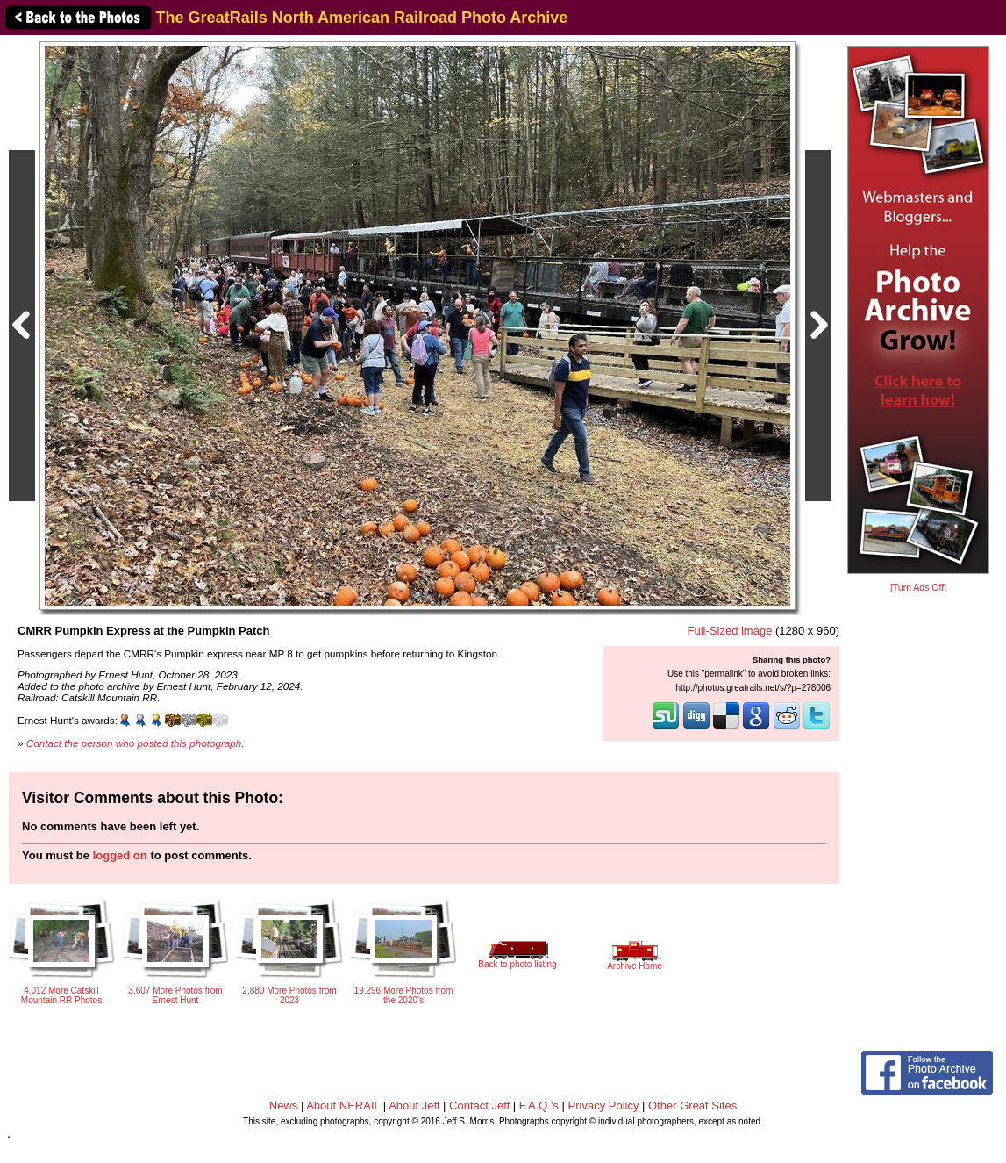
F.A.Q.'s (539, 1105)
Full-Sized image (730, 630)
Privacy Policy (603, 1105)
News (283, 1105)
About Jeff (414, 1105)
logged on (120, 855)
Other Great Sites (692, 1105)
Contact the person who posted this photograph (134, 743)
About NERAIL (343, 1105)
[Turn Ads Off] (918, 587)
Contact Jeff (479, 1105)
